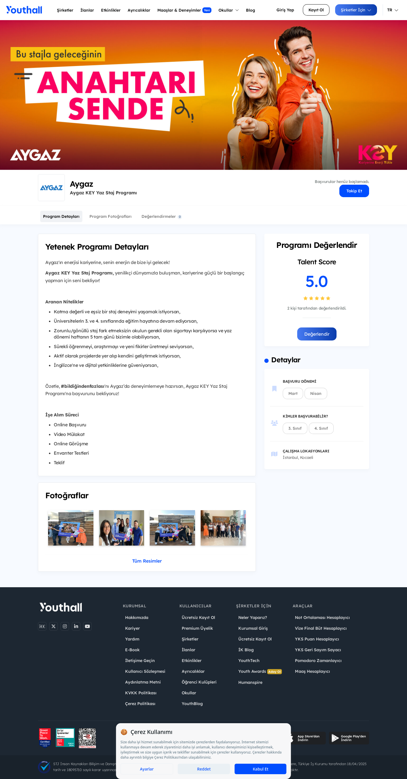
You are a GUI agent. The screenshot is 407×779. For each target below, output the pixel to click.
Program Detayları (61, 216)
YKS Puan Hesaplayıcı (317, 639)
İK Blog (246, 649)
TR (393, 9)
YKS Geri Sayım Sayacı (318, 649)
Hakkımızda (136, 617)
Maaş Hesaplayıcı (312, 671)
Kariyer (132, 628)
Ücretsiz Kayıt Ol (198, 617)
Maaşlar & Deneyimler (184, 10)
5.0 (316, 281)
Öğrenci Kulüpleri (199, 682)
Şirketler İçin (356, 9)
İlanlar (87, 10)
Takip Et (354, 190)
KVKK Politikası (141, 692)
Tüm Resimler (147, 561)
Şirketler (65, 10)
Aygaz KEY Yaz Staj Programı (103, 192)
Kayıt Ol (316, 9)
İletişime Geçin (140, 660)
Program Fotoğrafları (110, 216)
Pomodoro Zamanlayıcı (318, 660)
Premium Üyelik (197, 628)
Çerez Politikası (140, 703)
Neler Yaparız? (252, 617)
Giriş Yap (285, 9)
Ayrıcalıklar (193, 671)
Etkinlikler (111, 10)
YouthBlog (192, 703)
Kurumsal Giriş (253, 628)
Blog (250, 10)
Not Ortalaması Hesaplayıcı (322, 617)
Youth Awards (260, 671)
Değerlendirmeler (162, 216)
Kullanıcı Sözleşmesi (145, 671)
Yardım (132, 639)
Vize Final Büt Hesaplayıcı (321, 628)
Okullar (229, 10)
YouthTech (249, 660)
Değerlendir (316, 334)
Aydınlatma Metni (143, 682)
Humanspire (250, 682)
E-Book (132, 649)
